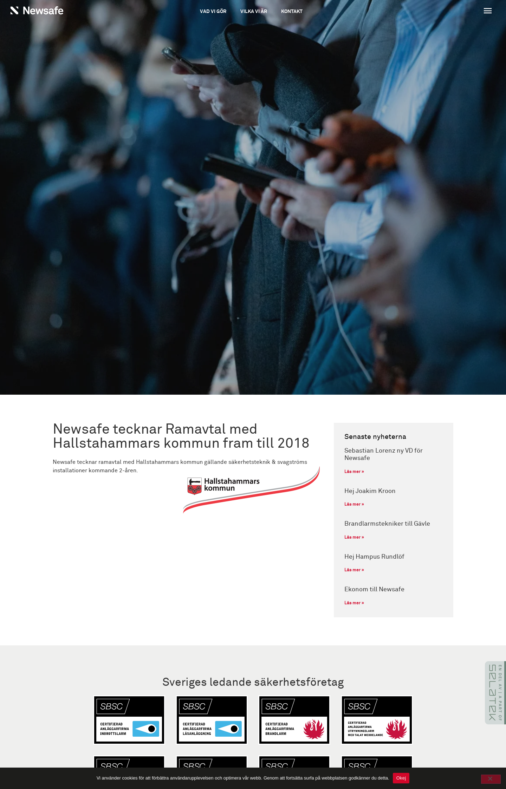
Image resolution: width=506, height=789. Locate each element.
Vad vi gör (213, 11)
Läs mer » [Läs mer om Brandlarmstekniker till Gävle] (354, 537)
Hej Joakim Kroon (370, 491)
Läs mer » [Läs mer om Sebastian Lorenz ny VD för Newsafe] (354, 472)
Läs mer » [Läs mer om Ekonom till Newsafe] (354, 603)
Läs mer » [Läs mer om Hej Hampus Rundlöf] (354, 570)
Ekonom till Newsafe (374, 589)
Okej (401, 778)
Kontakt (292, 11)
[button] (446, 11)
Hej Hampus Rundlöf (374, 557)
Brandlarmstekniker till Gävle (387, 524)
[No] (491, 779)
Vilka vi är (253, 11)
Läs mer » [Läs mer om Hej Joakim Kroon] (354, 504)
